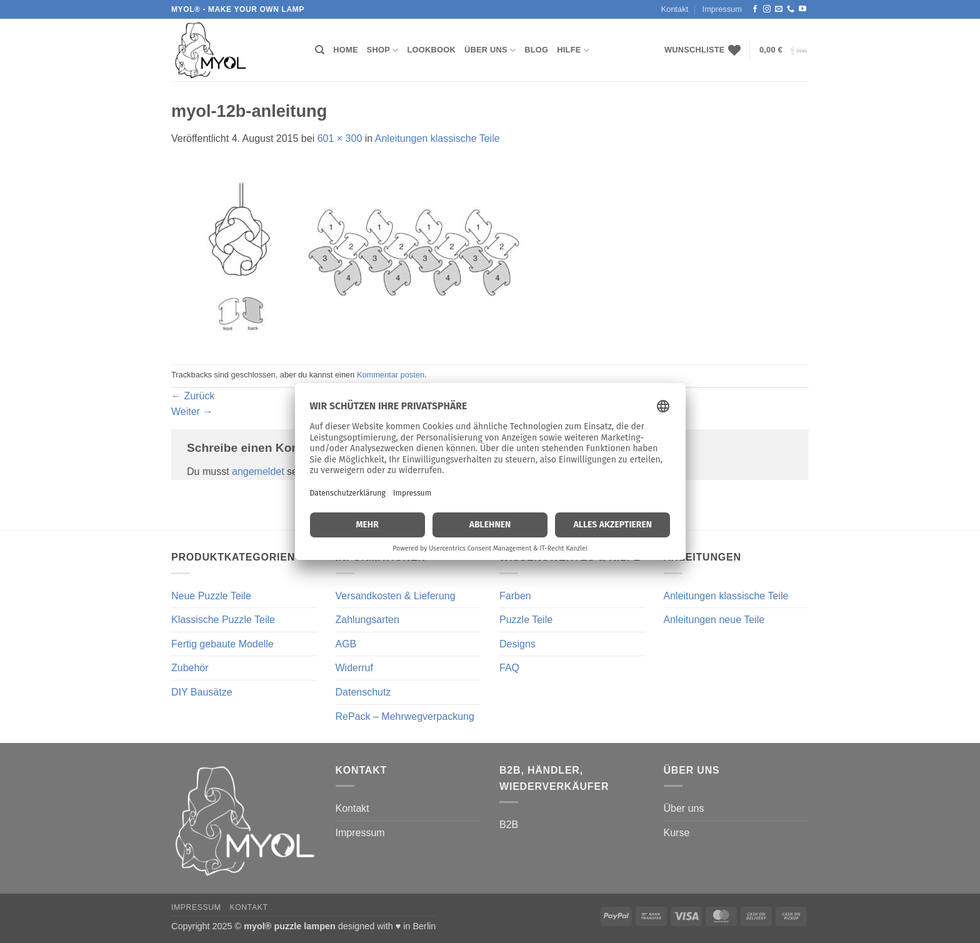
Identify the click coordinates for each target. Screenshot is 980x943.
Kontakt (674, 9)
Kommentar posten (390, 374)
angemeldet (258, 471)
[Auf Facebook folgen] (755, 9)
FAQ (509, 667)
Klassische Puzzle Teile (223, 619)
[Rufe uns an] (790, 9)
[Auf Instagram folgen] (767, 9)
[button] (784, 50)
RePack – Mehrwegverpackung (405, 716)
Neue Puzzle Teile (211, 596)
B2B (508, 824)
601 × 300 (340, 138)
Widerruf (354, 667)
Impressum (722, 9)
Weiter (191, 411)
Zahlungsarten (367, 619)
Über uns (490, 50)
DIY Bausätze (201, 692)
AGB (346, 644)
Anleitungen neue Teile (714, 619)
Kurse (677, 832)
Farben (515, 596)
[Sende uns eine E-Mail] (778, 9)
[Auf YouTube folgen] (802, 9)
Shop (383, 50)
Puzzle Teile (525, 619)
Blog (536, 49)
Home (345, 49)
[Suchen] (319, 50)
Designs (517, 644)
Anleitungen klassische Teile (437, 138)
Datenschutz (363, 692)
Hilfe (573, 50)
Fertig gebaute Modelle (222, 644)
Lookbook (432, 49)
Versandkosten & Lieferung (396, 596)
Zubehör (190, 667)
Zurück (192, 396)
